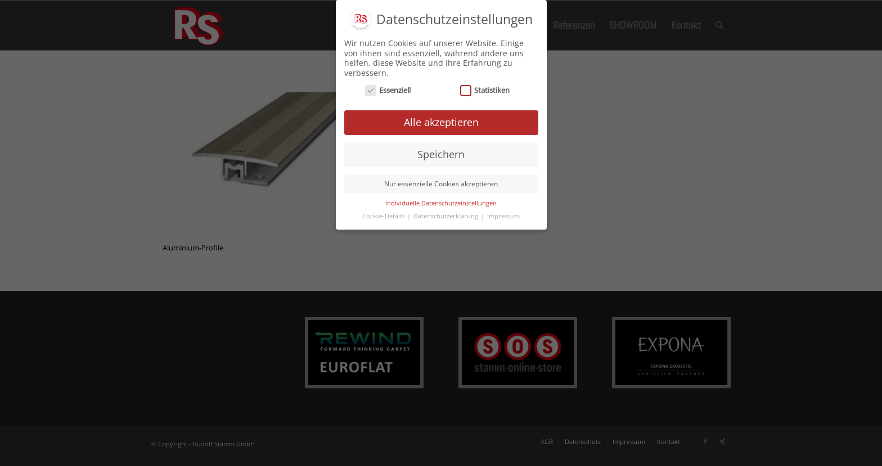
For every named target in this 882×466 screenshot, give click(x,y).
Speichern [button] (441, 151)
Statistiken (485, 87)
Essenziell (388, 87)
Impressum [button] (503, 213)
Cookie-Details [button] (384, 213)
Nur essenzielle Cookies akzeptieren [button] (441, 180)
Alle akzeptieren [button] (441, 119)
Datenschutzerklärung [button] (446, 213)
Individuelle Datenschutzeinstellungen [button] (441, 200)
